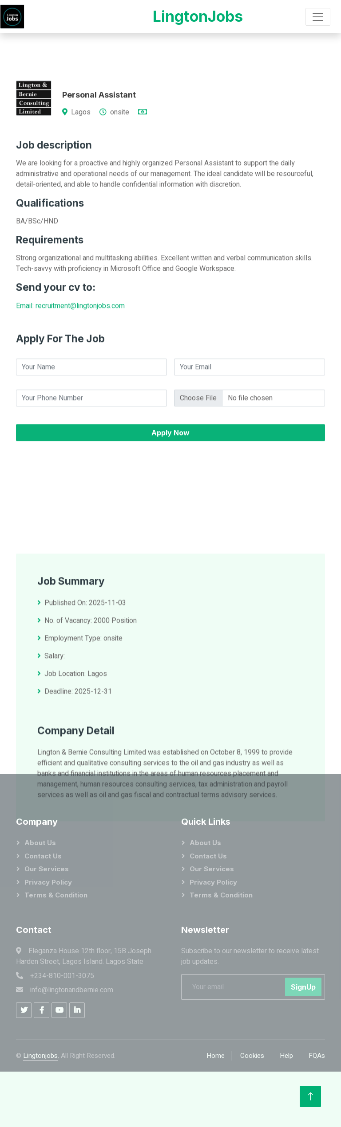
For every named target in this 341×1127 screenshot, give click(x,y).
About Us (40, 842)
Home (215, 1056)
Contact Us (43, 856)
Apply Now (170, 468)
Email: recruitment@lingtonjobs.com (70, 341)
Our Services (46, 869)
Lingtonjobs (40, 1056)
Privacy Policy (48, 882)
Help (286, 1056)
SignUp (303, 987)
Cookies (252, 1056)
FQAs (317, 1056)
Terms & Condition (55, 895)
